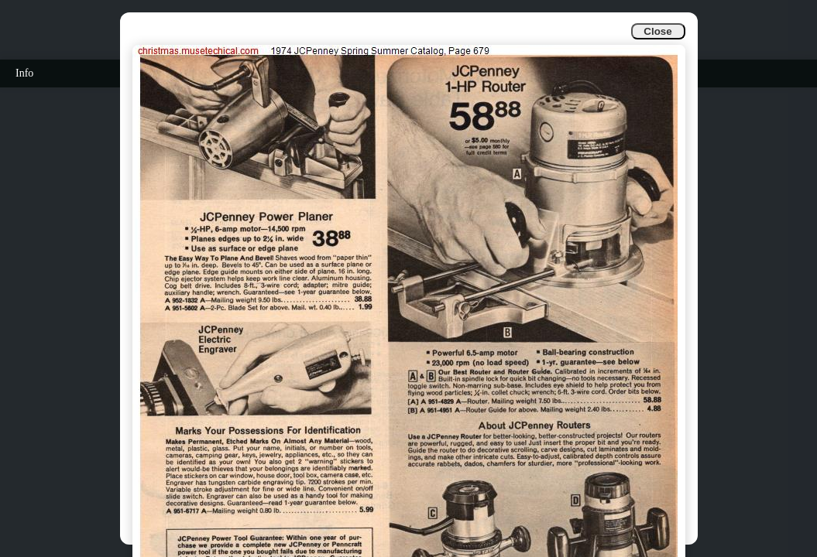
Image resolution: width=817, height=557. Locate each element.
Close (657, 31)
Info (24, 73)
